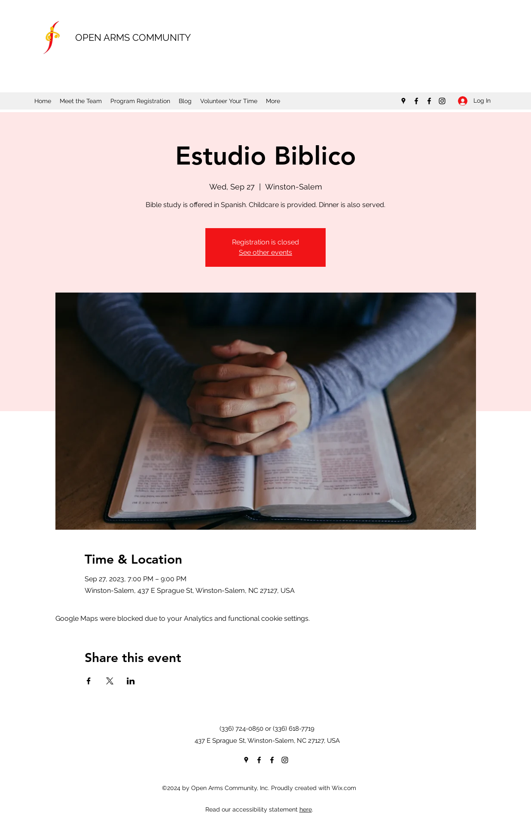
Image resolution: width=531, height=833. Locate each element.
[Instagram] (442, 101)
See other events (265, 252)
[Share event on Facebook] (89, 680)
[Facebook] (416, 101)
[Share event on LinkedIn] (131, 680)
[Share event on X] (110, 680)
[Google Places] (403, 101)
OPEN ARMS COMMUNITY (133, 37)
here (305, 809)
